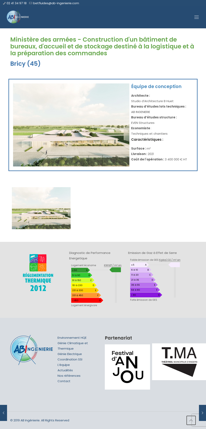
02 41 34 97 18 (17, 3)
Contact (64, 381)
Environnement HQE (72, 338)
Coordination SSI (70, 359)
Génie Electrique (70, 354)
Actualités (65, 370)
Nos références (69, 376)
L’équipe (64, 365)
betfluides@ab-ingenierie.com (56, 3)
